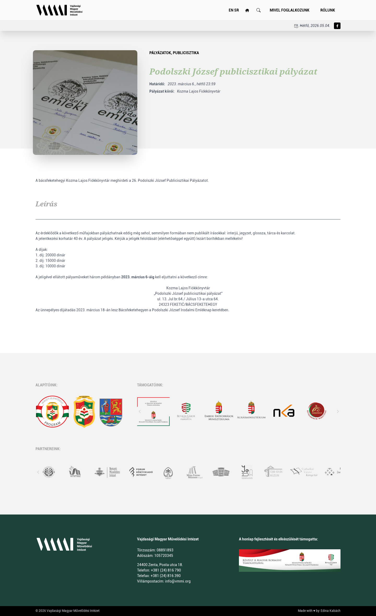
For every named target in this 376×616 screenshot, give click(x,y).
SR (236, 10)
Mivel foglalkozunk (289, 10)
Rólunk (327, 10)
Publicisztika (186, 53)
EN (231, 10)
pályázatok (160, 53)
